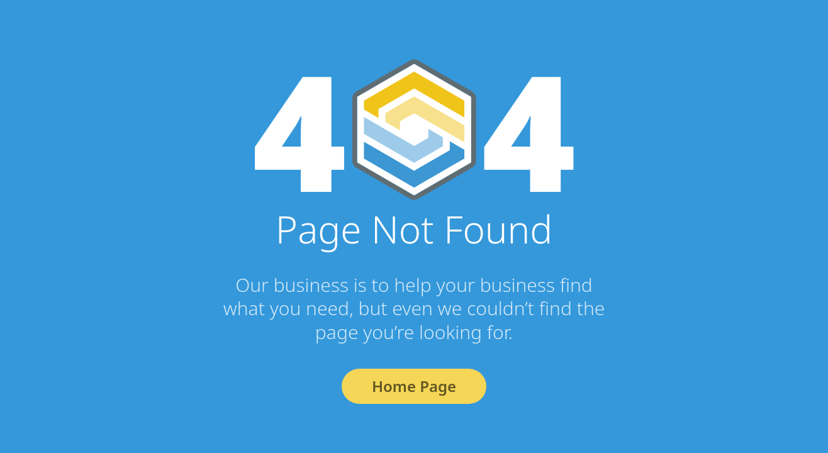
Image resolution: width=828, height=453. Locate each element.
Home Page (414, 386)
